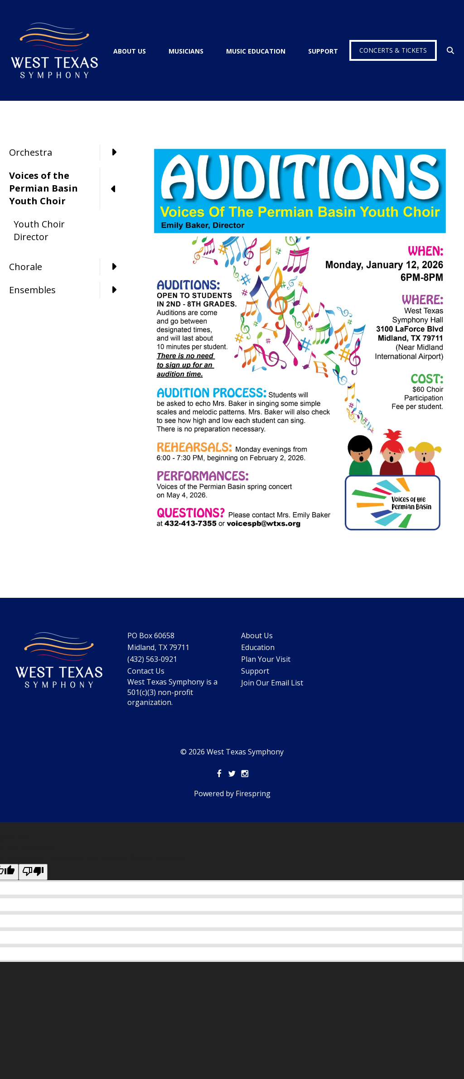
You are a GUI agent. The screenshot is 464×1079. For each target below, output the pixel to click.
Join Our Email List (272, 683)
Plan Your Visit (265, 659)
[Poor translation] (33, 872)
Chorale (68, 267)
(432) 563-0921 (152, 659)
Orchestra (68, 152)
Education (258, 647)
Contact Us (145, 671)
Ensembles (68, 290)
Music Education (255, 51)
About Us (129, 51)
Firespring (253, 793)
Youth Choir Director (39, 230)
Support (323, 51)
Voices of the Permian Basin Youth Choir (68, 188)
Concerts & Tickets (393, 50)
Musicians (186, 51)
